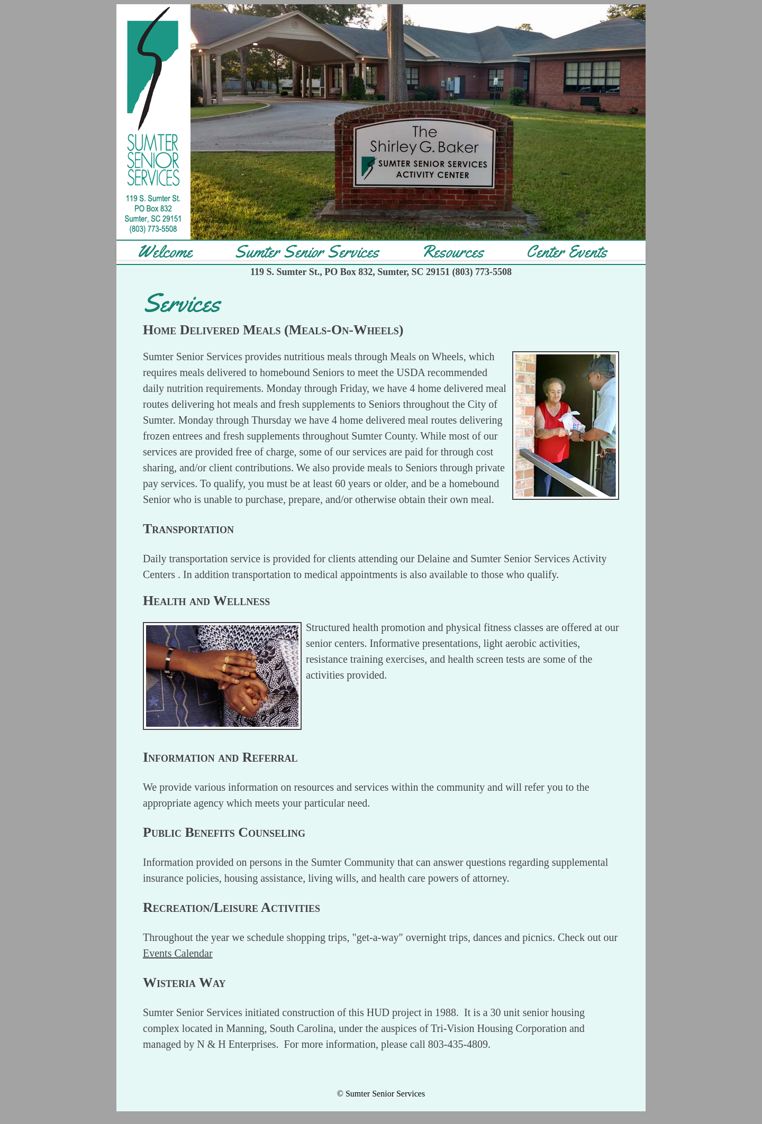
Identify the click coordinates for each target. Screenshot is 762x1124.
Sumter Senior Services (306, 252)
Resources (452, 252)
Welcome (165, 252)
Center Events (566, 252)
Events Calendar (178, 953)
